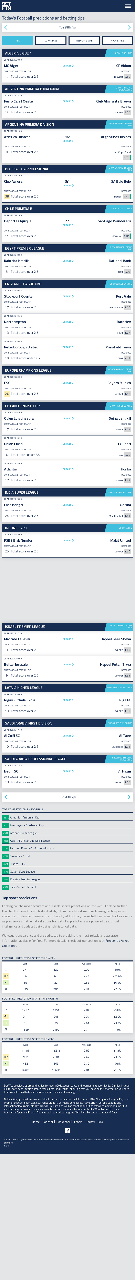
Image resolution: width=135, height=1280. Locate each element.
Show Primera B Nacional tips (124, 88)
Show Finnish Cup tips (121, 532)
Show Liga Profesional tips (120, 168)
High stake (117, 41)
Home (36, 1248)
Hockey (90, 1248)
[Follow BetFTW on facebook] (67, 1257)
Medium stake (84, 41)
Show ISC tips (125, 654)
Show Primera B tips (122, 208)
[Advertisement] (67, 274)
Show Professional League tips (122, 884)
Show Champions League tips (119, 433)
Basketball (63, 1248)
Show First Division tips (120, 849)
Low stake (50, 41)
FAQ (100, 1248)
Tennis (78, 1248)
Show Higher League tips (119, 813)
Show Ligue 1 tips (123, 53)
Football (48, 1248)
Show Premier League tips (121, 311)
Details (67, 66)
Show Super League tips (120, 618)
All (18, 41)
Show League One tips (121, 346)
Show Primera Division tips (120, 124)
